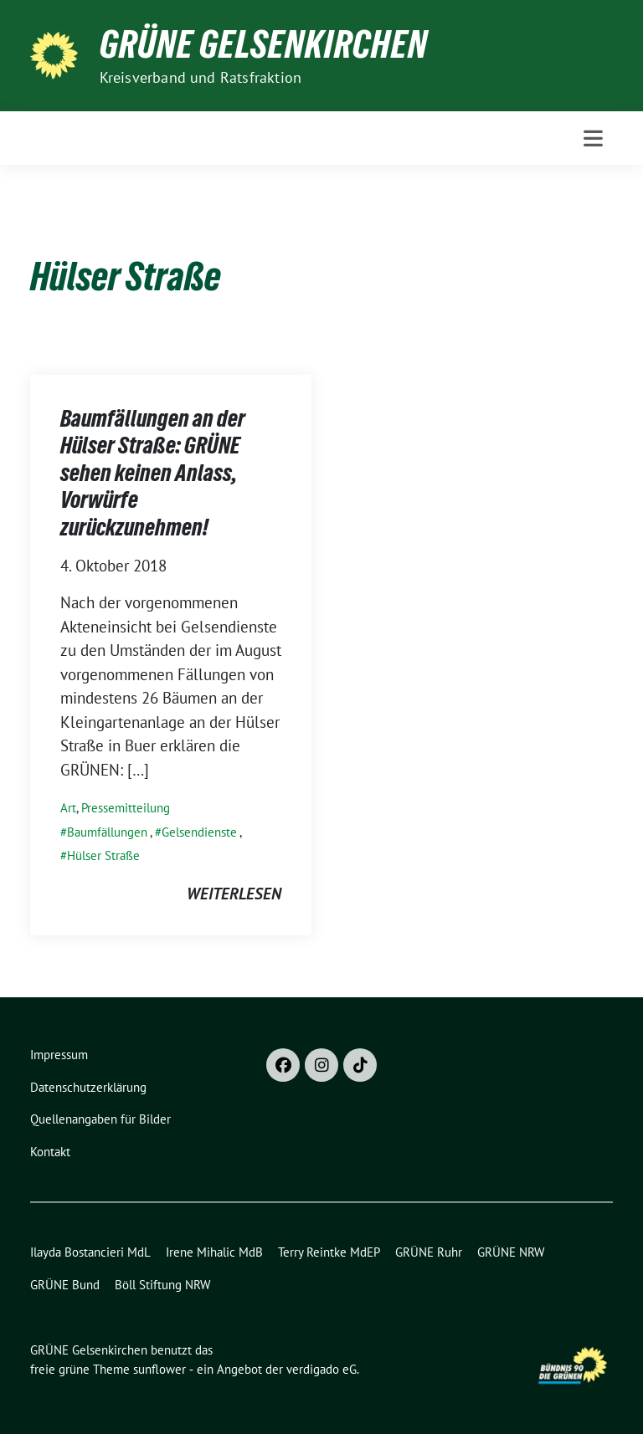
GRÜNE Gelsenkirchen (264, 44)
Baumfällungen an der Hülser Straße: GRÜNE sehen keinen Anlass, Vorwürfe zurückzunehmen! (152, 472)
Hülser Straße (103, 855)
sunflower (159, 1369)
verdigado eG (321, 1369)
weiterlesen (234, 893)
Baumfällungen (107, 832)
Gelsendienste (199, 832)
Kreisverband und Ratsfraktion (201, 77)
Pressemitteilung (125, 808)
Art (68, 808)
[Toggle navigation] (593, 138)
